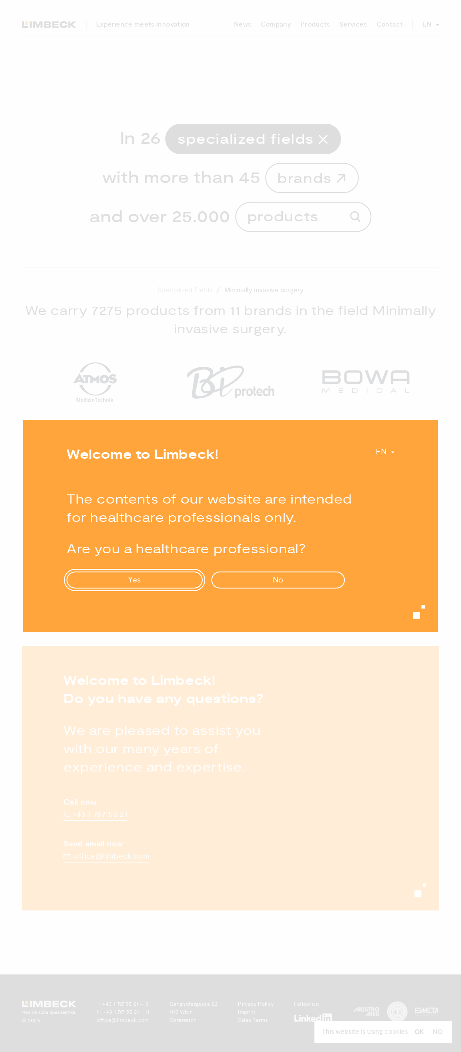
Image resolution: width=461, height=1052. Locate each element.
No (278, 580)
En (381, 452)
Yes (135, 580)
